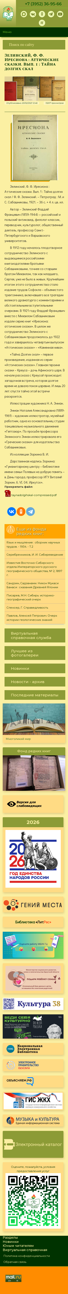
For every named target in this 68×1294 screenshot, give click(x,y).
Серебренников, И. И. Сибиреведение (35, 554)
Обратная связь (14, 1262)
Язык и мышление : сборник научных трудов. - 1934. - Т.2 (33, 544)
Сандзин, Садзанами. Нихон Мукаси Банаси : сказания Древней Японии (33, 585)
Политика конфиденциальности (26, 1256)
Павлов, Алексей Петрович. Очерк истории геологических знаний (32, 618)
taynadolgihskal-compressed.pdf (34, 495)
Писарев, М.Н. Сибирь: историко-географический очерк (31, 597)
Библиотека (33, 922)
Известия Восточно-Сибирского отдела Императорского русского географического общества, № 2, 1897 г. (34, 569)
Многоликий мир (18, 739)
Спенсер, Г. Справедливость (27, 607)
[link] (34, 45)
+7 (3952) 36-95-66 (43, 3)
